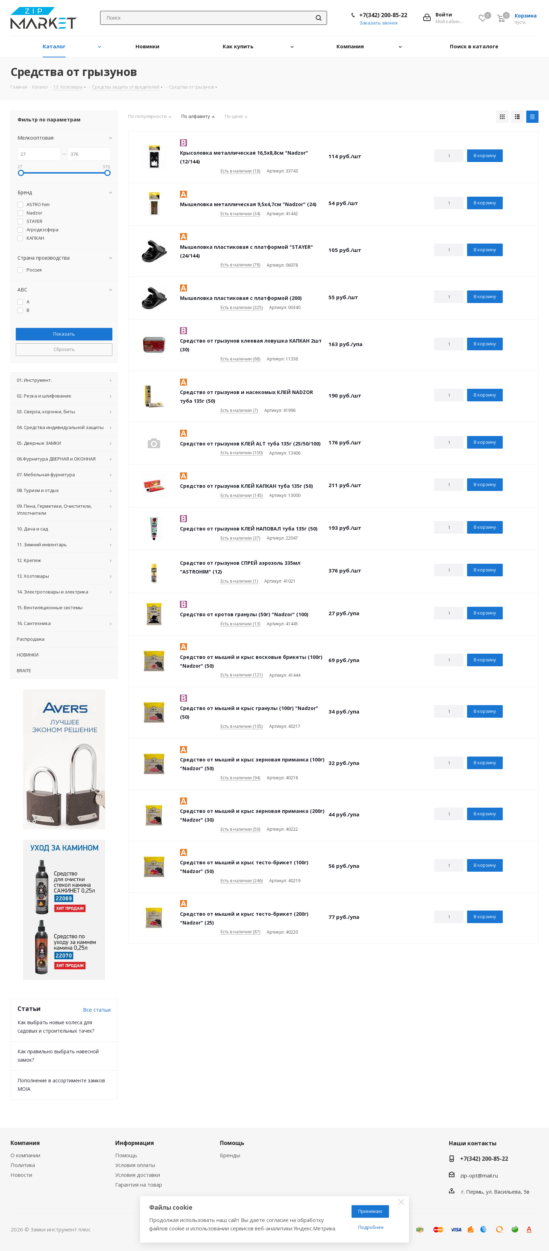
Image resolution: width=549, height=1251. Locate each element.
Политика (23, 1164)
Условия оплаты (135, 1164)
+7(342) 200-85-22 (383, 15)
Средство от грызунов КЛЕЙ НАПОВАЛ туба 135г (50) (249, 528)
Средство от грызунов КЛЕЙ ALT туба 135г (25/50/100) (250, 443)
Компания (25, 1143)
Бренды (230, 1155)
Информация (134, 1143)
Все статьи (97, 1009)
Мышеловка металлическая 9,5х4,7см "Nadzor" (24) (248, 204)
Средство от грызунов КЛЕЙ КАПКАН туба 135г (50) (246, 486)
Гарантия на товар (138, 1184)
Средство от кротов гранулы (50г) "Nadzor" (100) (244, 614)
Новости (21, 1174)
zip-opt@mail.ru (479, 1175)
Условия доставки (137, 1174)
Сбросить (64, 349)
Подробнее (371, 1227)
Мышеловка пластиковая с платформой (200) (241, 298)
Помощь (126, 1155)
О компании (25, 1155)
